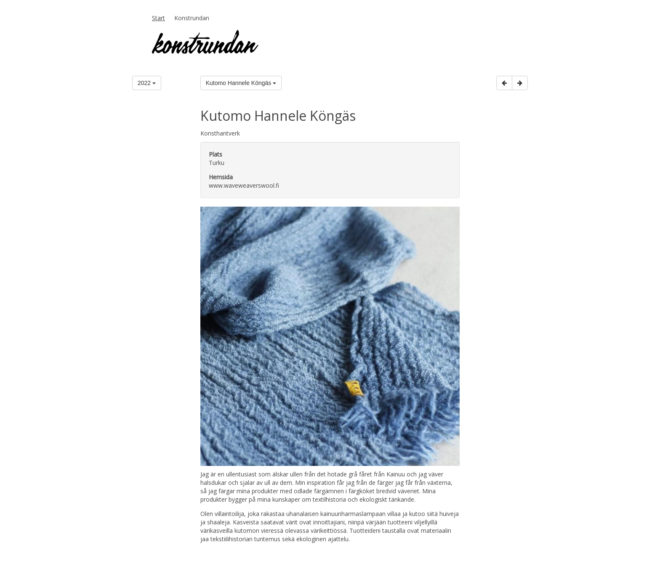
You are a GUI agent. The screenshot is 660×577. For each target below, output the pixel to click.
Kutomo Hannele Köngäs (241, 83)
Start (158, 18)
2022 (147, 83)
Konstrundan (191, 18)
